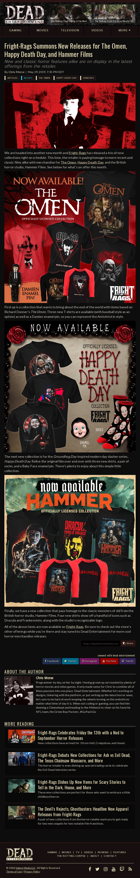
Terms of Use (14, 871)
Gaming (52, 852)
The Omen (44, 78)
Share (128, 643)
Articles (12, 78)
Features (119, 852)
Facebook (52, 661)
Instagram (89, 661)
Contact (110, 856)
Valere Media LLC (25, 867)
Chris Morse (16, 72)
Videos (88, 852)
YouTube (109, 661)
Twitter (70, 661)
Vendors (88, 78)
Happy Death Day (66, 78)
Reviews (103, 852)
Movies (28, 78)
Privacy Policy (32, 871)
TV (77, 852)
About (94, 856)
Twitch (127, 661)
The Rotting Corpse (71, 856)
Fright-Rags (77, 153)
